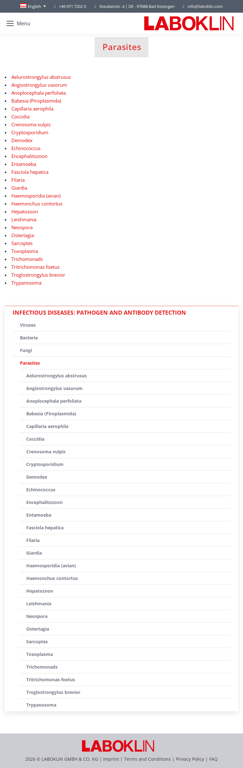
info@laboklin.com (202, 6)
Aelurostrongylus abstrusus (41, 77)
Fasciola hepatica (29, 172)
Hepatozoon (24, 211)
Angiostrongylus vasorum (39, 85)
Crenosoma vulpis (31, 124)
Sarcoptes (22, 243)
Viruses (28, 325)
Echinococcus (25, 148)
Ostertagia (22, 235)
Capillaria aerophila (32, 108)
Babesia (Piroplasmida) (36, 101)
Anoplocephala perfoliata (38, 93)
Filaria (18, 180)
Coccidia (20, 116)
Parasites (30, 363)
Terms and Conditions (148, 759)
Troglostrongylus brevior (38, 275)
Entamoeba (23, 164)
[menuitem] (33, 6)
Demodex (22, 140)
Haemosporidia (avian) (35, 195)
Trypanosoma (26, 283)
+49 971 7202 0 (72, 6)
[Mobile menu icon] (18, 23)
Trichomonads (27, 259)
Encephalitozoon (29, 156)
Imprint (111, 759)
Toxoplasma (24, 251)
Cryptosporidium (29, 132)
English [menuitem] (34, 6)
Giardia (19, 188)
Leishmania (23, 219)
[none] (33, 6)
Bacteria (29, 338)
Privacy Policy (190, 759)
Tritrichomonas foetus (35, 267)
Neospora (22, 227)
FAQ (213, 759)
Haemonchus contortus (36, 203)
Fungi (26, 350)
